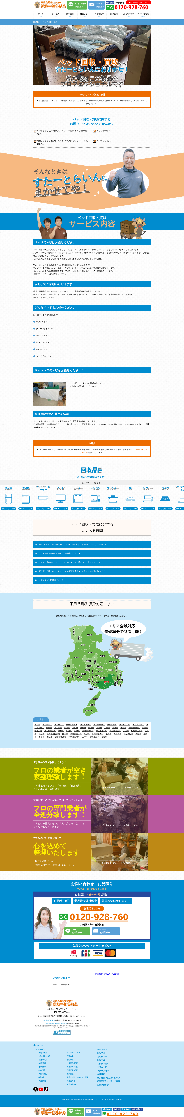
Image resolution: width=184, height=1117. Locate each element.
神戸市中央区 (124, 725)
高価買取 (42, 1070)
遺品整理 (42, 1063)
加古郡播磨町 (60, 737)
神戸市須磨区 (99, 725)
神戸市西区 (47, 725)
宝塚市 (108, 734)
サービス (55, 15)
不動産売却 (71, 1081)
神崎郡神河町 (87, 731)
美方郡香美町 (115, 731)
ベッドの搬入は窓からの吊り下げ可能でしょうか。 (60, 553)
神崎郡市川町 (134, 728)
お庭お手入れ (72, 1084)
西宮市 (41, 737)
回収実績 (114, 15)
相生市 (75, 728)
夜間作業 (70, 1056)
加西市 (69, 731)
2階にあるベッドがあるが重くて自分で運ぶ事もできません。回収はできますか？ (73, 544)
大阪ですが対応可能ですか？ (51, 580)
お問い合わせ (143, 15)
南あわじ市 (95, 737)
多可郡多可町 (97, 734)
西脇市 (49, 737)
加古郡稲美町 (50, 731)
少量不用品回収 (72, 1063)
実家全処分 (43, 1060)
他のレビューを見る (61, 984)
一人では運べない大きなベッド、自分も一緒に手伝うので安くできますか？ (71, 562)
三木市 (85, 737)
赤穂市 (83, 728)
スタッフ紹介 (103, 1071)
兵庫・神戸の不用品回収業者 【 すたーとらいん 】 (91, 1099)
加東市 (77, 731)
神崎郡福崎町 (74, 737)
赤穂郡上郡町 (101, 731)
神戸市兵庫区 (138, 725)
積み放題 (70, 1060)
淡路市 (115, 728)
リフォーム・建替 (73, 1053)
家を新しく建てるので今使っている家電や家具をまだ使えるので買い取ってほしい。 (74, 571)
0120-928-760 (99, 916)
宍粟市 (41, 734)
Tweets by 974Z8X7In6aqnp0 (107, 974)
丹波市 (138, 734)
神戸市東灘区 (85, 725)
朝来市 (91, 728)
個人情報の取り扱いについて (109, 1078)
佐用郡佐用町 (136, 731)
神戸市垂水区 (71, 725)
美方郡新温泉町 (53, 734)
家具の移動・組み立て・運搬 (77, 1077)
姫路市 (49, 728)
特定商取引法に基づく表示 (108, 1081)
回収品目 (70, 15)
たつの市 (117, 734)
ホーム (40, 15)
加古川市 (58, 728)
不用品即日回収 (72, 1067)
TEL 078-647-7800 (62, 1012)
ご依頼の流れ (128, 15)
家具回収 (70, 1074)
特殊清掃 (42, 1067)
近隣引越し (43, 1074)
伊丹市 (123, 728)
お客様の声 (99, 15)
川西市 (126, 731)
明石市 (67, 728)
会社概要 (101, 1074)
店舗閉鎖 (42, 1081)
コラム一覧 (102, 1067)
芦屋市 (99, 728)
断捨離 (41, 1077)
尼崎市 (107, 728)
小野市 (61, 731)
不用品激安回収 (72, 1070)
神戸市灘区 (112, 725)
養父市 (105, 737)
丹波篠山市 (128, 734)
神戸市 (37, 725)
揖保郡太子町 (76, 734)
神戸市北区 (59, 725)
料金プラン (84, 15)
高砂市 (87, 734)
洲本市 (65, 734)
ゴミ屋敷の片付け (45, 1056)
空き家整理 (43, 1053)
